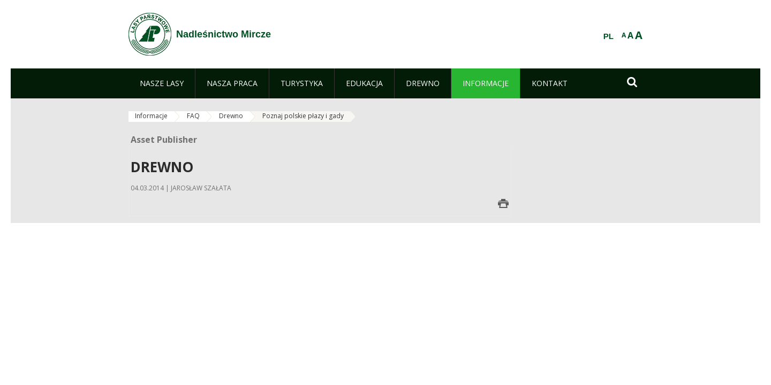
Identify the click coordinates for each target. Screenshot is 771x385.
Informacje (151, 115)
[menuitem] (161, 83)
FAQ (193, 115)
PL (608, 36)
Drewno (231, 115)
